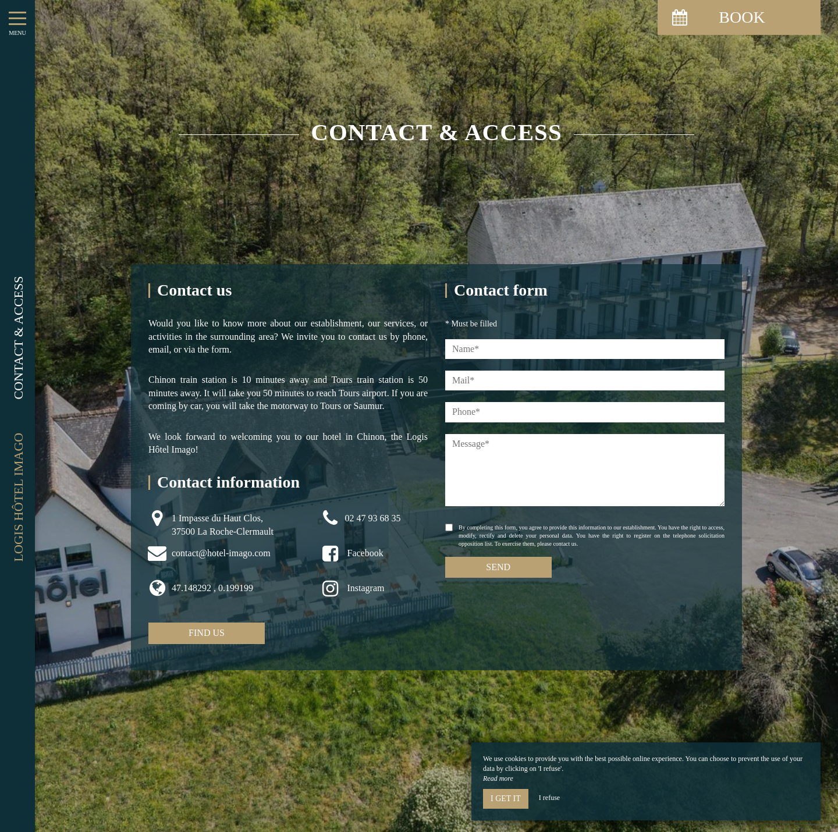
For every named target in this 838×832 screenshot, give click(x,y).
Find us (207, 633)
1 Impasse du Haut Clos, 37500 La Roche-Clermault (223, 524)
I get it (506, 798)
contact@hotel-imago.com (221, 553)
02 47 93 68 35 (372, 518)
